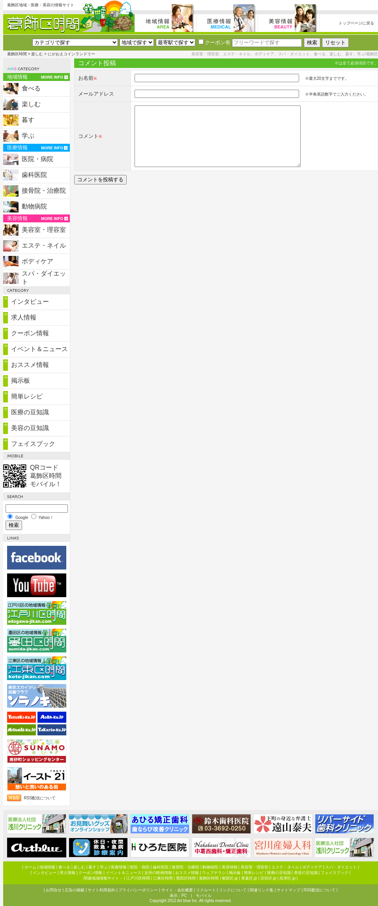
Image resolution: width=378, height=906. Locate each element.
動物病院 (34, 206)
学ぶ (28, 135)
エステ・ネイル (44, 245)
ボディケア (37, 261)
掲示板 (20, 380)
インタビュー (30, 301)
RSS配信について (40, 798)
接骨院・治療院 (44, 190)
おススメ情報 (30, 364)
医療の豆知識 (30, 412)
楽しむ (37, 54)
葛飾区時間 (17, 54)
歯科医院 (34, 174)
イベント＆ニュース (39, 349)
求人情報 (23, 317)
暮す (28, 120)
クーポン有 (214, 42)
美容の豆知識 (30, 428)
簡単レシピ (27, 396)
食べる (31, 88)
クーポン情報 (30, 333)
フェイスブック (33, 443)
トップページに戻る (356, 23)
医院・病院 (37, 159)
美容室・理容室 (44, 229)
